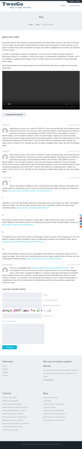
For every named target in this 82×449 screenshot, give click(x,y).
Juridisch (5, 372)
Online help (75, 5)
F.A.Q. (4, 366)
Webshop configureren (10, 401)
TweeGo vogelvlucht (9, 397)
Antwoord (47, 316)
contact (77, 1)
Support (5, 369)
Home (31, 24)
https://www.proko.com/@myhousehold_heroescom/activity (29, 191)
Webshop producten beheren (12, 414)
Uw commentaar (9, 321)
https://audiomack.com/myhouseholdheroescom (44, 259)
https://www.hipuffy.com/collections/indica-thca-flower (50, 268)
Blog (37, 24)
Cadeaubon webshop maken (12, 427)
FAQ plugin (47, 401)
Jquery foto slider (49, 407)
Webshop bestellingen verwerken (14, 410)
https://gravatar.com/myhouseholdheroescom (33, 208)
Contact (5, 375)
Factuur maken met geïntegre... (54, 404)
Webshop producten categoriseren (14, 417)
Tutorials (6, 393)
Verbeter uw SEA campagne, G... (55, 414)
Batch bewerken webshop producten (15, 423)
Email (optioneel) (50, 300)
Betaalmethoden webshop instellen (14, 407)
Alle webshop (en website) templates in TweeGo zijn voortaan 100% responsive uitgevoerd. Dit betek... (60, 373)
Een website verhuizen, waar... (54, 420)
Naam (45, 295)
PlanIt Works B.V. (55, 444)
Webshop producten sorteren (12, 420)
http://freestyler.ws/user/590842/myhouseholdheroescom (22, 242)
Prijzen (63, 5)
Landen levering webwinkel (12, 404)
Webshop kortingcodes (10, 430)
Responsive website (50, 397)
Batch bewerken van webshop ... (55, 417)
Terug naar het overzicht (14, 114)
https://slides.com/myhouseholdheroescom (17, 225)
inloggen (71, 1)
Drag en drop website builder (53, 410)
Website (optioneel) (51, 305)
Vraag (45, 310)
